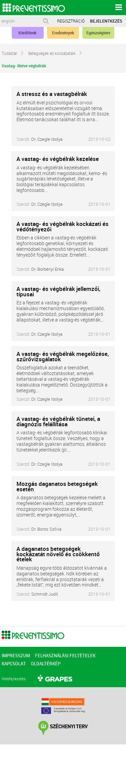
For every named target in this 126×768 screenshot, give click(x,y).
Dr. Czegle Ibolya (46, 139)
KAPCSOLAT (14, 664)
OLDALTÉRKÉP (45, 664)
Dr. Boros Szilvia (46, 529)
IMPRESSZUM (16, 656)
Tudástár (13, 52)
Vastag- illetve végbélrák (27, 64)
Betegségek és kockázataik (55, 52)
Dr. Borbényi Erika (47, 269)
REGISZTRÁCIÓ (71, 21)
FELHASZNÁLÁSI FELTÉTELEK (65, 656)
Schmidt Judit (44, 594)
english (8, 21)
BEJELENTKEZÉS (106, 21)
